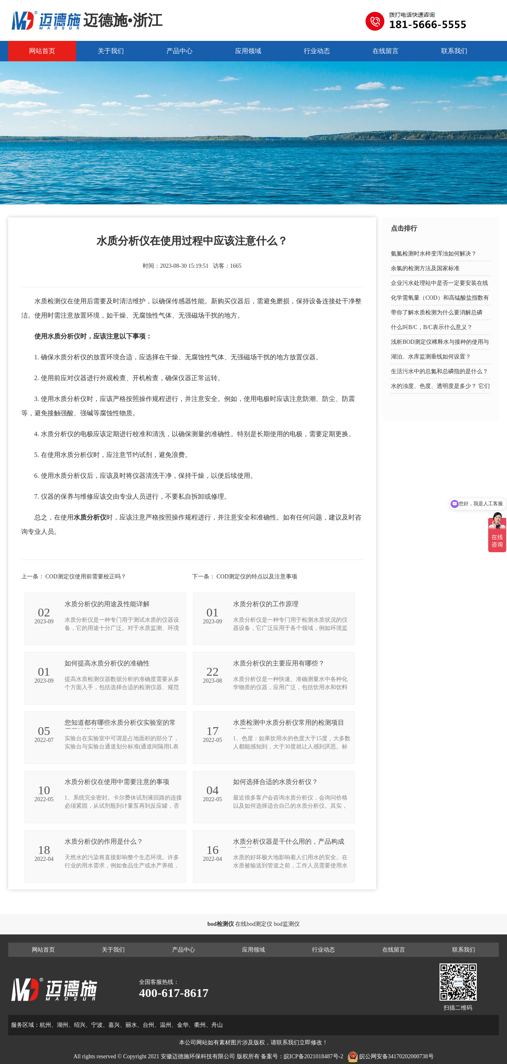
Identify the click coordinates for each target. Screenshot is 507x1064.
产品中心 (179, 50)
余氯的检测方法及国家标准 (425, 268)
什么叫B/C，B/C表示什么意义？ (431, 327)
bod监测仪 (287, 924)
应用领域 (248, 50)
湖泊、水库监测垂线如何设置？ (431, 357)
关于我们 (111, 50)
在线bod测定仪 (253, 924)
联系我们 (454, 50)
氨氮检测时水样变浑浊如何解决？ (434, 254)
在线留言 (385, 50)
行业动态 (317, 50)
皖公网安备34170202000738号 (396, 1056)
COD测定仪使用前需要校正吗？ (85, 576)
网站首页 (42, 50)
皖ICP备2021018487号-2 (313, 1056)
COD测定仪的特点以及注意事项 (257, 576)
